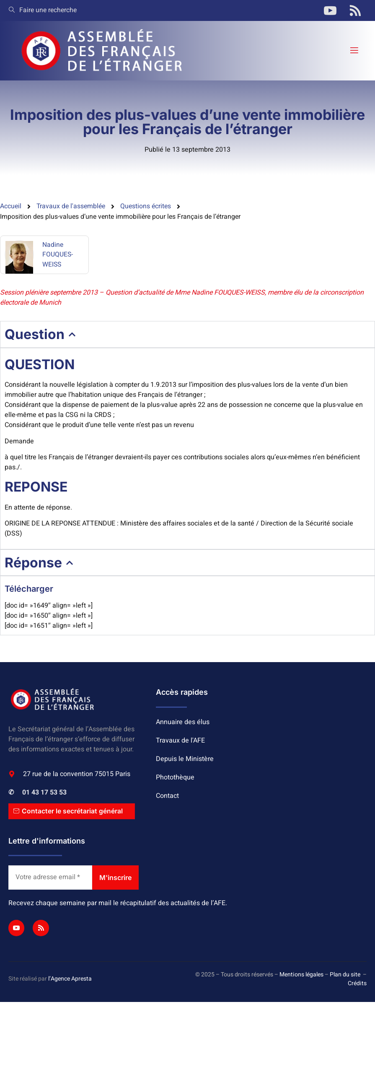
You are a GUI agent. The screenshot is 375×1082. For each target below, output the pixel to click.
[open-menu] (353, 50)
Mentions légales (301, 975)
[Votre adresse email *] (50, 878)
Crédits (357, 984)
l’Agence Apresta (70, 980)
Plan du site (345, 975)
